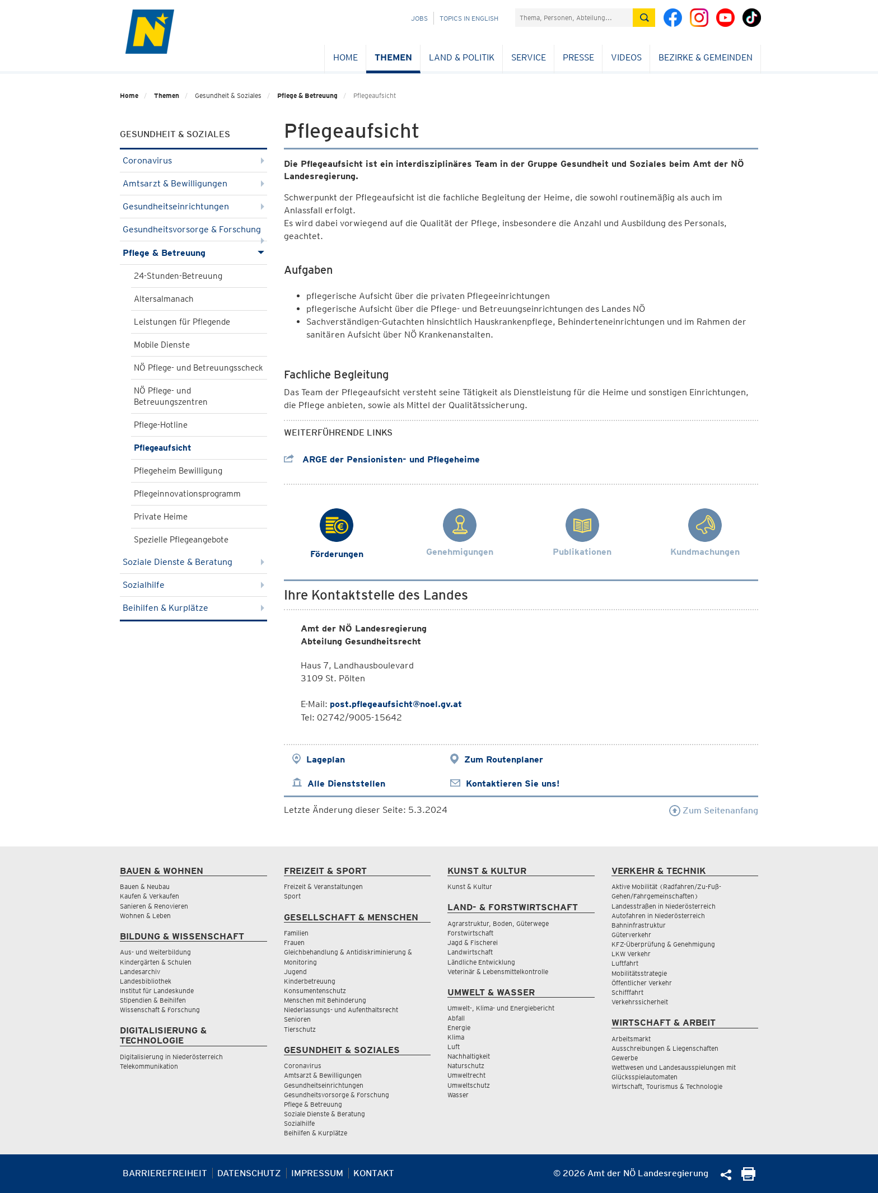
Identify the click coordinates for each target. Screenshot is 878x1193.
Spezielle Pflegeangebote (181, 540)
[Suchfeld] (574, 17)
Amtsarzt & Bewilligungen (193, 183)
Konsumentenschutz (315, 990)
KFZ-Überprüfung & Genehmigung (663, 944)
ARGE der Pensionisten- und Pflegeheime (382, 459)
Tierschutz (300, 1029)
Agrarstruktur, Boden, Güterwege (498, 923)
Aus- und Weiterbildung (155, 952)
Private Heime (161, 517)
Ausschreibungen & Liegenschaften (664, 1048)
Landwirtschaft (470, 952)
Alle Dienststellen (346, 783)
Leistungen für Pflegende (182, 322)
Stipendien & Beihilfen (153, 1000)
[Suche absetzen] (644, 17)
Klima (455, 1037)
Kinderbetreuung (309, 981)
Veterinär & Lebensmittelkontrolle (497, 971)
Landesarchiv (140, 971)
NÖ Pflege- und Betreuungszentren (171, 396)
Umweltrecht (466, 1075)
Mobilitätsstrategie (639, 973)
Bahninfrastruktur (638, 925)
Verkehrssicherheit (639, 1002)
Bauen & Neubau (145, 886)
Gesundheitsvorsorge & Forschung (193, 232)
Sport (292, 896)
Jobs (419, 18)
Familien (296, 933)
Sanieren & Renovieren (154, 906)
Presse (578, 57)
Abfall (456, 1018)
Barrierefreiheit (165, 1173)
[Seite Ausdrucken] (748, 1177)
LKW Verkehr (631, 953)
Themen (393, 57)
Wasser (458, 1095)
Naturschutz (465, 1065)
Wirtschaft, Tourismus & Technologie (666, 1086)
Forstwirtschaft (470, 933)
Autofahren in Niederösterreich (658, 915)
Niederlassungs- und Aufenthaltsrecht (341, 1009)
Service (528, 57)
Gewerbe (624, 1058)
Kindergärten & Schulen (156, 962)
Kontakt (373, 1173)
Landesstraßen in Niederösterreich (663, 906)
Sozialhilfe (193, 584)
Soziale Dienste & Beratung (193, 561)
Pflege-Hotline (161, 425)
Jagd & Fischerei (472, 942)
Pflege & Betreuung (307, 95)
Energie (458, 1027)
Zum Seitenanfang (713, 810)
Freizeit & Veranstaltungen (323, 886)
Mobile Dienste (162, 345)
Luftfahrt (624, 963)
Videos (626, 57)
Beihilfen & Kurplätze (193, 607)
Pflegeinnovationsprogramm (187, 494)
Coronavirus (193, 160)
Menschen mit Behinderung (325, 1000)
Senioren (297, 1019)
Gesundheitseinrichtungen (193, 206)
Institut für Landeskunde (157, 990)
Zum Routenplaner (503, 759)
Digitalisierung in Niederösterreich (171, 1056)
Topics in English (469, 18)
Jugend (295, 971)
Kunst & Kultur (469, 886)
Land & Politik (461, 57)
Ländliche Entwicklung (481, 962)
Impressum (317, 1173)
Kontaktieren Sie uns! (512, 783)
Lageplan (325, 759)
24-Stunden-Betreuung (178, 276)
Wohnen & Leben (145, 915)
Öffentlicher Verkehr (641, 983)
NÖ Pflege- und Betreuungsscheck (198, 368)
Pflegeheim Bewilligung (178, 471)
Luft (453, 1046)
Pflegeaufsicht (163, 448)
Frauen (294, 942)
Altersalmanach (164, 299)
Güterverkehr (631, 934)
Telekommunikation (149, 1066)
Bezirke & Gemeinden (705, 57)
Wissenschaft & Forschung (160, 1009)
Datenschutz (249, 1173)
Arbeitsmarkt (631, 1039)
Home (345, 57)
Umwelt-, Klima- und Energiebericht (500, 1008)
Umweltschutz (468, 1085)
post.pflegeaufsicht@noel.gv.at (396, 704)
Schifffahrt (627, 992)
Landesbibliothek (145, 981)
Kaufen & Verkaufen (149, 896)
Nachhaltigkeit (468, 1056)
